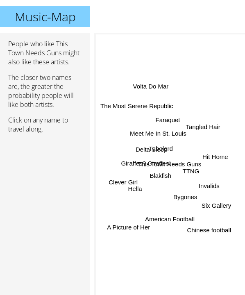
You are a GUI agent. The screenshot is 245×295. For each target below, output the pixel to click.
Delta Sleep (150, 153)
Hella (135, 188)
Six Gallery (215, 208)
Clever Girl (123, 179)
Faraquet (168, 120)
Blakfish (163, 178)
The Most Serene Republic (136, 107)
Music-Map (45, 16)
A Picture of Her (128, 228)
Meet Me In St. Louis (158, 133)
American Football (170, 216)
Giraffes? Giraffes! (146, 162)
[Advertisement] (45, 183)
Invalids (208, 185)
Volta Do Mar (151, 86)
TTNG (190, 169)
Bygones (187, 193)
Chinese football (207, 232)
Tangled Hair (202, 123)
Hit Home (215, 155)
